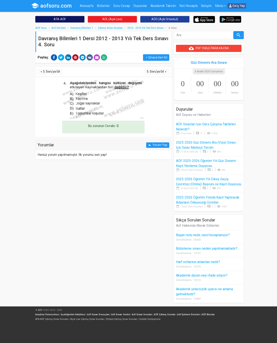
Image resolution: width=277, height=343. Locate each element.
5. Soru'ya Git (157, 71)
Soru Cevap (121, 6)
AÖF (40, 310)
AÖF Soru (41, 27)
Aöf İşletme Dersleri (188, 314)
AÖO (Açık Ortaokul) (164, 19)
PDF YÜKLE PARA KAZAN (209, 48)
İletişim (206, 6)
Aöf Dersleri (58, 27)
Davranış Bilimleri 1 (82, 27)
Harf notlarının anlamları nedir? (198, 262)
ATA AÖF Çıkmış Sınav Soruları (51, 319)
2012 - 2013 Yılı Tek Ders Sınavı (145, 27)
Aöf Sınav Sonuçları (98, 314)
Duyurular (140, 6)
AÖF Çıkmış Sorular (164, 314)
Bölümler (103, 6)
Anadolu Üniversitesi (47, 314)
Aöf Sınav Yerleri (120, 314)
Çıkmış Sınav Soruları (110, 27)
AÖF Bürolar (208, 314)
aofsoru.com (51, 5)
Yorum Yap (157, 145)
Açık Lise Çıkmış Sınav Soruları (87, 319)
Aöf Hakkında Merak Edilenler (197, 226)
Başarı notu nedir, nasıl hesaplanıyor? (203, 235)
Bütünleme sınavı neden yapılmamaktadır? (206, 248)
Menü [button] (219, 6)
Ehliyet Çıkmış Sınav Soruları (121, 319)
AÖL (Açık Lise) (112, 19)
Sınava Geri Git (156, 57)
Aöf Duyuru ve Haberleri (193, 115)
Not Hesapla (188, 6)
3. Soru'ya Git (49, 71)
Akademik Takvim (163, 6)
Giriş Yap (236, 6)
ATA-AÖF (60, 19)
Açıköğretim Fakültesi (73, 314)
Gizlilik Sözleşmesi (149, 319)
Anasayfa (86, 6)
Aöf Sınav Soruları (142, 314)
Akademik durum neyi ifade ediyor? (201, 275)
